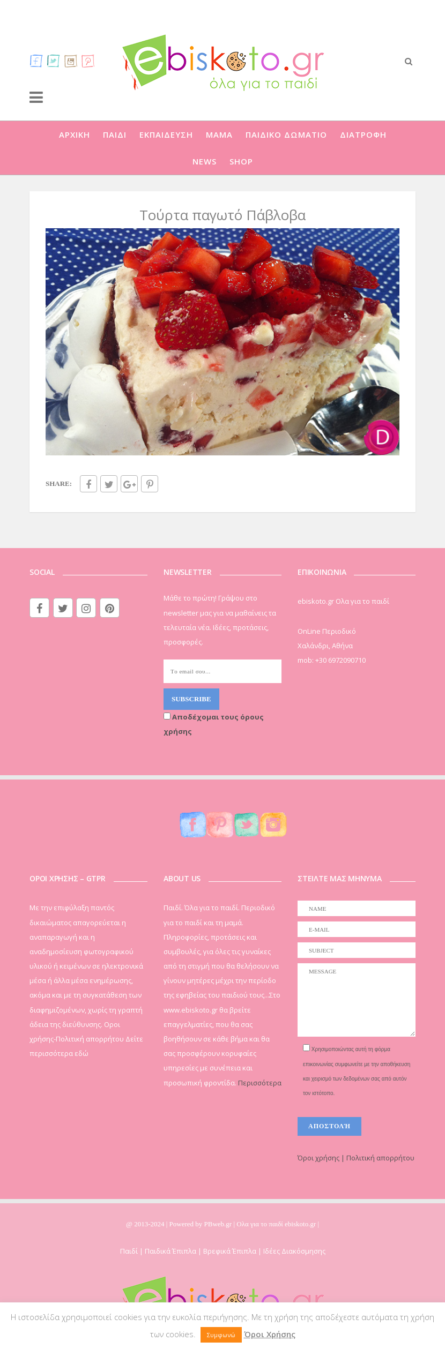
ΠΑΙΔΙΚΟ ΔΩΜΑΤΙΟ (286, 134)
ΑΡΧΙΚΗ (74, 134)
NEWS (204, 161)
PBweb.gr (219, 1224)
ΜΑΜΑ (219, 134)
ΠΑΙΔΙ (115, 134)
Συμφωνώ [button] (221, 1335)
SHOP (241, 161)
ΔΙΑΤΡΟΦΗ (363, 134)
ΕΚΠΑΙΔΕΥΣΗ (166, 134)
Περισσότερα (259, 1083)
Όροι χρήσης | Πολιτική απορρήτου (356, 1158)
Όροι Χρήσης (269, 1334)
